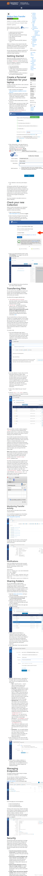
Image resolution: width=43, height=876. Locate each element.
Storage (32, 67)
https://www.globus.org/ (14, 213)
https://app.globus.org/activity (13, 516)
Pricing (32, 69)
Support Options (34, 117)
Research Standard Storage (32, 95)
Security (34, 42)
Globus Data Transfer (16, 16)
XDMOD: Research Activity (32, 109)
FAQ (31, 53)
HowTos (32, 55)
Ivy (31, 82)
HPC (32, 58)
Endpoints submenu (11, 781)
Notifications (37, 35)
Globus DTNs (33, 97)
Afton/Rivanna (33, 80)
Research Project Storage (32, 90)
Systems (32, 57)
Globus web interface (18, 594)
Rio (31, 84)
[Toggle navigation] (21, 8)
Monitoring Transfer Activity (37, 32)
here (15, 314)
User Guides (33, 52)
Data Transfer (33, 68)
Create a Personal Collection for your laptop (34, 18)
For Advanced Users (34, 45)
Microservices (33, 86)
